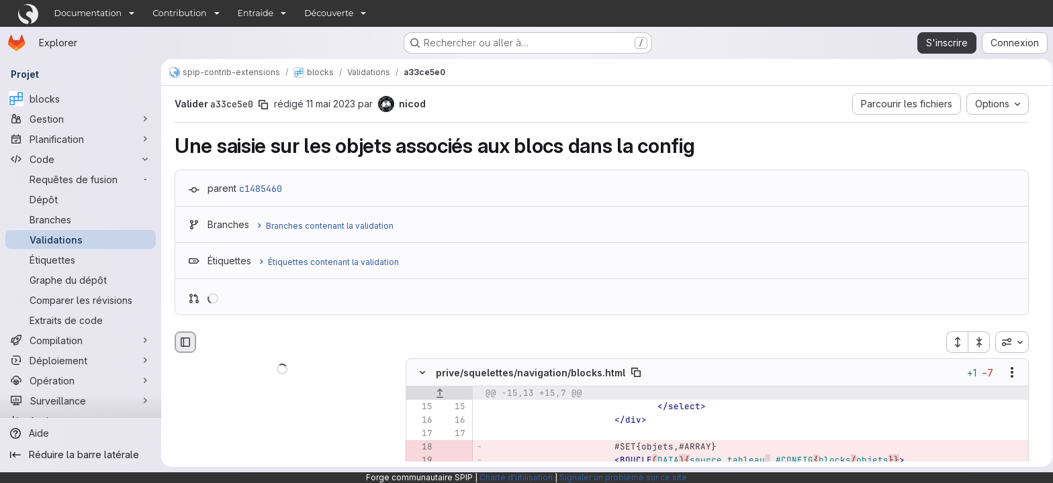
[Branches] (80, 219)
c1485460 (258, 188)
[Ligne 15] (419, 407)
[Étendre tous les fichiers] (955, 342)
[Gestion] (80, 118)
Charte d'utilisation (516, 477)
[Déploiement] (80, 360)
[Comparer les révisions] (80, 299)
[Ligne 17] (419, 434)
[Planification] (80, 138)
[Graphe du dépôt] (80, 279)
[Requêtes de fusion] (80, 179)
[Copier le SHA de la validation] (261, 105)
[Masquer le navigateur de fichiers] (183, 342)
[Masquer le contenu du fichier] (420, 373)
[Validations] (80, 239)
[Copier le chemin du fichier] (634, 373)
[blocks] (80, 98)
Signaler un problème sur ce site (623, 477)
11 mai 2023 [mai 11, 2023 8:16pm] (328, 103)
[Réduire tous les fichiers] (977, 342)
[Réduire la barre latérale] (80, 454)
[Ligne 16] (419, 420)
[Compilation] (80, 340)
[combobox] (1010, 342)
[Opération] (80, 380)
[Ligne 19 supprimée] (419, 461)
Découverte (328, 13)
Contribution (179, 13)
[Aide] (80, 433)
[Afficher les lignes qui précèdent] (437, 393)
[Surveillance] (80, 400)
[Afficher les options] (1010, 373)
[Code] (80, 159)
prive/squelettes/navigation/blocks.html (528, 372)
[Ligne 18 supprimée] (419, 447)
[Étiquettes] (80, 259)
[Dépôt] (80, 199)
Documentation (88, 13)
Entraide (256, 13)
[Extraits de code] (80, 320)
